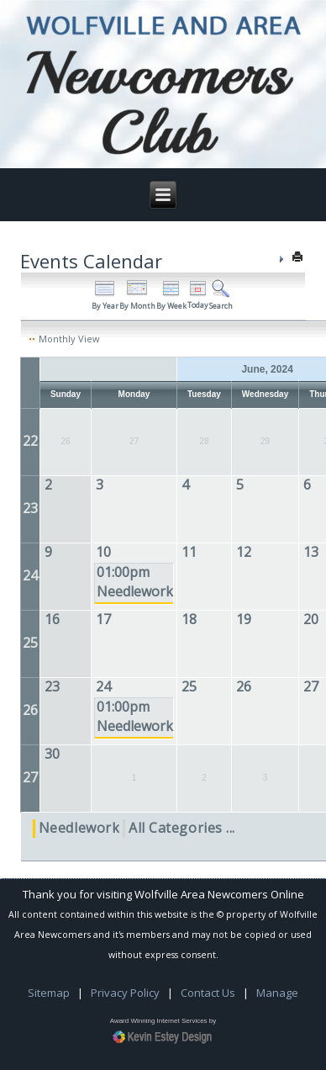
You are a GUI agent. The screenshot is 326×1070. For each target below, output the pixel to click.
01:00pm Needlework (135, 582)
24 (30, 575)
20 (310, 619)
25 (30, 642)
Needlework (79, 827)
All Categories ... (182, 827)
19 (243, 619)
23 (30, 508)
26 (30, 710)
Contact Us (208, 992)
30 (52, 753)
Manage (277, 992)
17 (103, 619)
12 (243, 552)
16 (52, 619)
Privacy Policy (125, 992)
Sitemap (49, 992)
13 (310, 552)
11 (189, 552)
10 (103, 552)
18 (189, 619)
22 (30, 441)
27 (310, 686)
